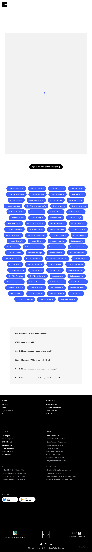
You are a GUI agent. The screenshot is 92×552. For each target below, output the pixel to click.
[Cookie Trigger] (83, 547)
